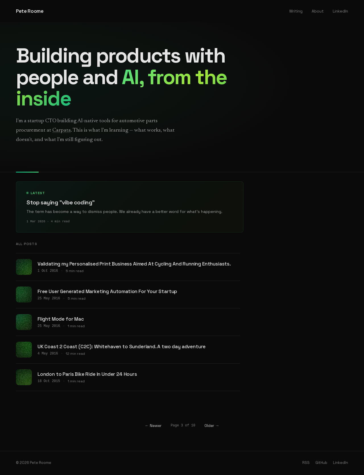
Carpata (61, 130)
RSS (306, 463)
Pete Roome (30, 11)
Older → (211, 426)
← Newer (153, 426)
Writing (296, 11)
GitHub (321, 463)
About (318, 11)
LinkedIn (340, 11)
